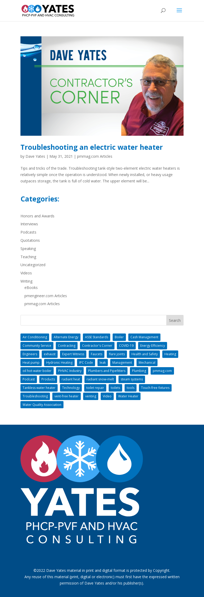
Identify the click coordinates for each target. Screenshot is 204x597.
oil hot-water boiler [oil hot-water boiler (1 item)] (37, 370)
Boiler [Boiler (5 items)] (119, 337)
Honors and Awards (37, 215)
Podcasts (28, 232)
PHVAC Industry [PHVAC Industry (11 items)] (70, 370)
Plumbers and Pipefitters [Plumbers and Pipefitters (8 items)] (106, 370)
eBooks (31, 287)
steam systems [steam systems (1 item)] (132, 379)
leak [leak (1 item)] (103, 362)
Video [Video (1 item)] (107, 396)
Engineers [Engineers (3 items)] (30, 354)
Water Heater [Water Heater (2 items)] (128, 396)
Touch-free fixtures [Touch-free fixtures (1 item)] (155, 387)
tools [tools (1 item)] (130, 387)
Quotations (30, 240)
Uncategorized (32, 264)
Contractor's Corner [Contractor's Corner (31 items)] (97, 345)
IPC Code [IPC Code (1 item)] (86, 362)
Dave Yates (35, 156)
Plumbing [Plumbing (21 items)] (139, 370)
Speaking (28, 248)
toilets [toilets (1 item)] (115, 387)
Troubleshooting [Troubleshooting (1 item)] (35, 396)
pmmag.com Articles (94, 156)
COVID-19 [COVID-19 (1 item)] (126, 345)
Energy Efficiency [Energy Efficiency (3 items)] (152, 345)
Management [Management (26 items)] (122, 362)
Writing (26, 281)
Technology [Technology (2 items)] (71, 387)
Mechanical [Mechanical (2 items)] (147, 362)
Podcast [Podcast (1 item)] (29, 379)
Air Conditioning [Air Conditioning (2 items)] (35, 337)
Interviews (29, 223)
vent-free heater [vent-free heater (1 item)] (66, 396)
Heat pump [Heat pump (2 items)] (31, 362)
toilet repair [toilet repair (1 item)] (95, 387)
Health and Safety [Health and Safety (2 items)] (144, 354)
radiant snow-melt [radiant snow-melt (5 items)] (100, 379)
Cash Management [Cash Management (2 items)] (144, 337)
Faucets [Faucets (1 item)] (96, 354)
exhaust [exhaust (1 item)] (50, 354)
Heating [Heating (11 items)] (170, 354)
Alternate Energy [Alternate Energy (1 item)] (66, 337)
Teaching (28, 256)
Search (175, 320)
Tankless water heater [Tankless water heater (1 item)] (39, 387)
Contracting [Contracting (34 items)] (66, 345)
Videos (26, 272)
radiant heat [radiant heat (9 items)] (71, 379)
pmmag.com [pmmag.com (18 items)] (162, 370)
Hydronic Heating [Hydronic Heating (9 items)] (59, 362)
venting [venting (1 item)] (90, 396)
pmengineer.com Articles (45, 295)
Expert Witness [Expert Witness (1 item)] (73, 354)
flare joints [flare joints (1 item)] (117, 354)
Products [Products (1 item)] (48, 379)
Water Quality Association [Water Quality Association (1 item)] (42, 404)
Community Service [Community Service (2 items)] (37, 345)
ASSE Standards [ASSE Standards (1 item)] (96, 337)
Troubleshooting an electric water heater (91, 147)
